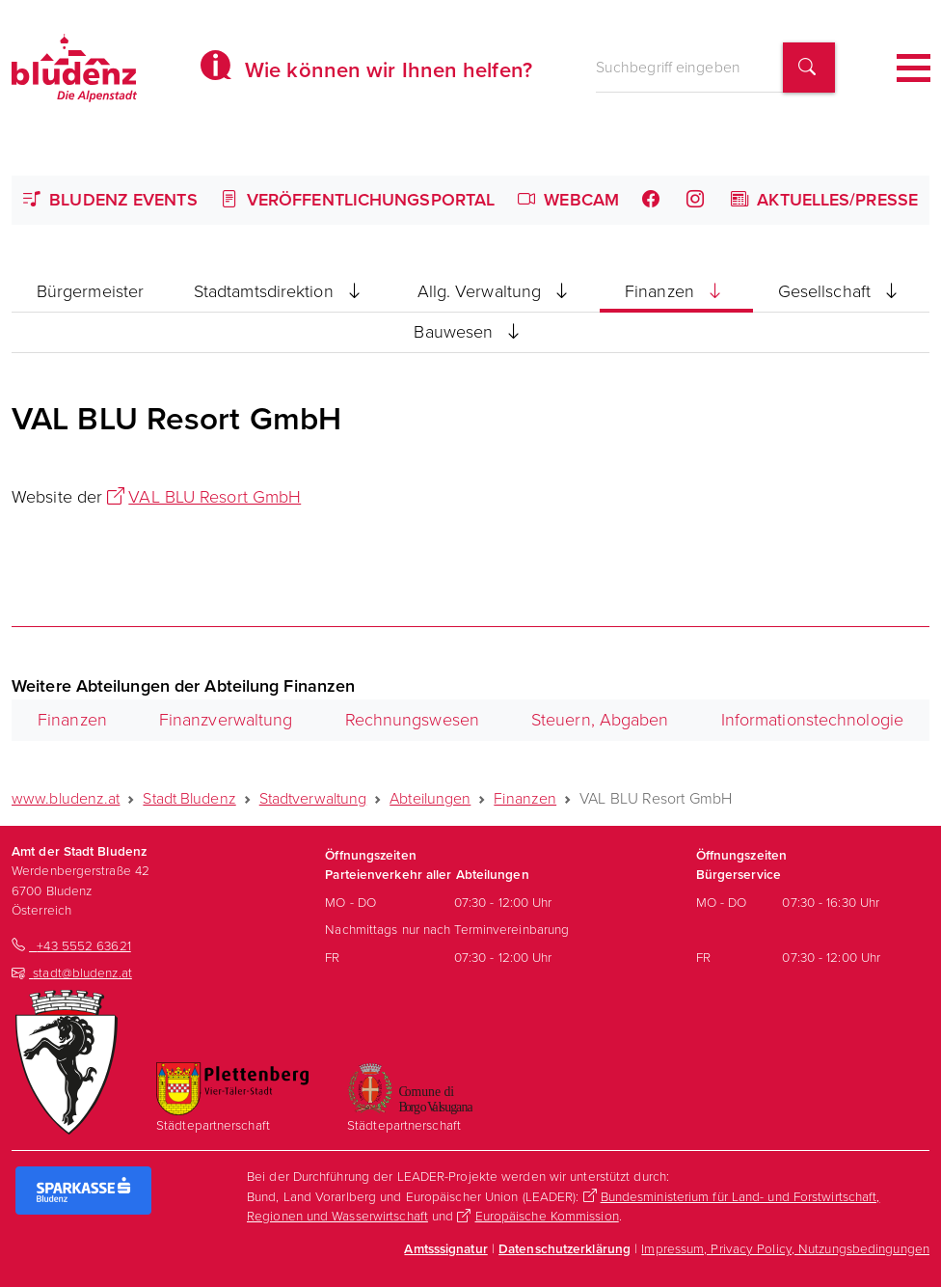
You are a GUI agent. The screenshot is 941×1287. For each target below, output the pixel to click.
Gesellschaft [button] (841, 291)
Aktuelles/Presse (824, 199)
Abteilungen (430, 798)
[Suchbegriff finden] (809, 68)
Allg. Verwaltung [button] (496, 291)
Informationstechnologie (812, 719)
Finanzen (72, 719)
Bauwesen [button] (470, 331)
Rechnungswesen (412, 719)
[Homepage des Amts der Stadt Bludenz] (74, 67)
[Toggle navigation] (913, 68)
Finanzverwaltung (226, 719)
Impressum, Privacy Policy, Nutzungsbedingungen (785, 1248)
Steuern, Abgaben (600, 719)
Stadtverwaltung (313, 798)
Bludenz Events (110, 199)
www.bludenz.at (66, 798)
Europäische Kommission (547, 1215)
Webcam (568, 199)
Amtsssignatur (445, 1248)
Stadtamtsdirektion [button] (280, 291)
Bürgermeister (90, 291)
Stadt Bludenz (189, 798)
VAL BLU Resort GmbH (214, 496)
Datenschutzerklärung (564, 1248)
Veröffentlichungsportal (358, 199)
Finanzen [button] (676, 291)
